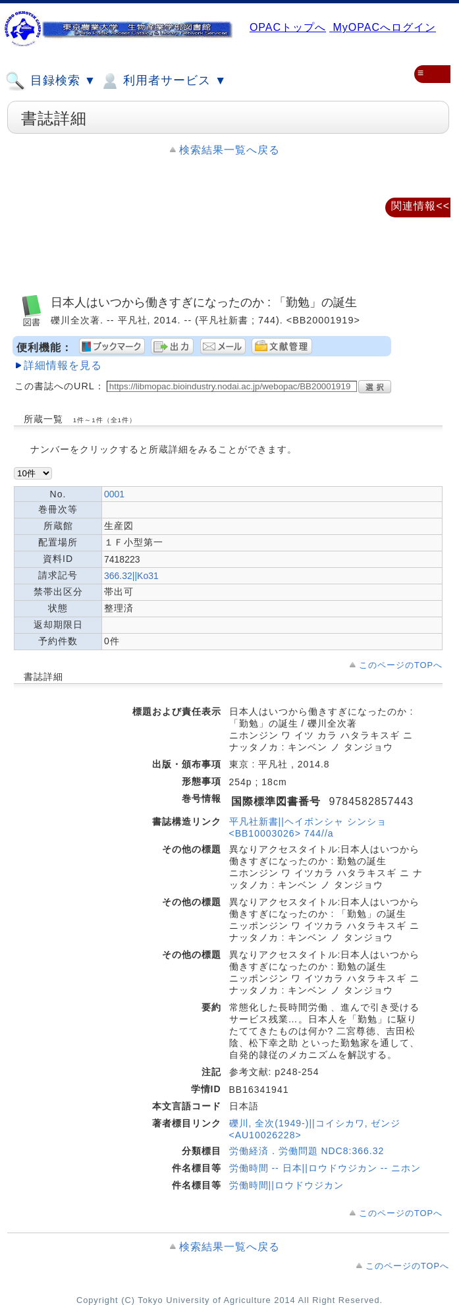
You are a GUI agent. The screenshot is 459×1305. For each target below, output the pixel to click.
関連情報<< (420, 205)
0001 (114, 494)
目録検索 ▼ (50, 81)
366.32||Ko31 (131, 575)
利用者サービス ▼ (163, 81)
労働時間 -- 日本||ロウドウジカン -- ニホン (325, 1168)
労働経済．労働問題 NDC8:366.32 (307, 1151)
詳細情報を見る (63, 365)
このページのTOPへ (401, 665)
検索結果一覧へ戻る (229, 149)
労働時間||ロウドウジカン (286, 1185)
